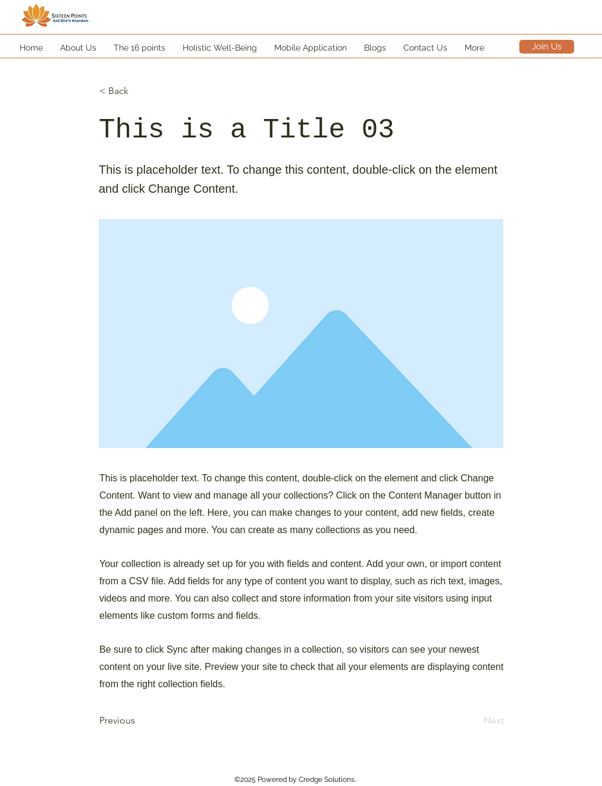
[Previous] (138, 720)
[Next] (474, 720)
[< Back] (138, 91)
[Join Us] (546, 47)
